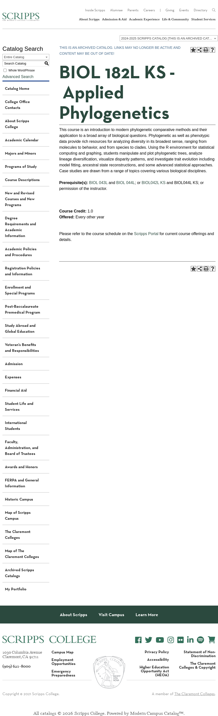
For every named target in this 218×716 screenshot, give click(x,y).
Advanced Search (17, 77)
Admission (14, 363)
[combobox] (169, 38)
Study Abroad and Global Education (20, 328)
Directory (200, 10)
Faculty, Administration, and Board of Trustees (21, 447)
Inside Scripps (95, 10)
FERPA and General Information (22, 482)
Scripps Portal (146, 234)
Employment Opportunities (63, 661)
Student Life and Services (19, 406)
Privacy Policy (157, 652)
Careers (149, 10)
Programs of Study (21, 166)
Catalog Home (17, 88)
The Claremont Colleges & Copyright (197, 665)
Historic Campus (19, 499)
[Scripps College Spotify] (200, 640)
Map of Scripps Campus (18, 515)
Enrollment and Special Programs (20, 290)
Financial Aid (16, 390)
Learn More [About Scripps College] (147, 614)
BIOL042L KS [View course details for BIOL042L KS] (154, 183)
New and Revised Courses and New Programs (20, 198)
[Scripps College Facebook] (138, 640)
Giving (170, 10)
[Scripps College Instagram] (170, 640)
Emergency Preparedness (63, 673)
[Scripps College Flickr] (180, 640)
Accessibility (158, 659)
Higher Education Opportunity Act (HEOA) (154, 671)
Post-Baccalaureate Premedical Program (22, 309)
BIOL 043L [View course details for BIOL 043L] (98, 183)
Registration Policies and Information (22, 270)
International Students (16, 425)
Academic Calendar (21, 139)
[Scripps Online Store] (211, 640)
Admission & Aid (114, 19)
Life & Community (175, 19)
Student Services (203, 19)
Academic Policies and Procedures (21, 251)
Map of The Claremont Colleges (22, 553)
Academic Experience (144, 19)
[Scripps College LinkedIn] (190, 640)
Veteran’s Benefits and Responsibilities (22, 347)
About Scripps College (17, 123)
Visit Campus (111, 614)
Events (184, 10)
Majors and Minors (20, 153)
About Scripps (89, 19)
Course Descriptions (22, 179)
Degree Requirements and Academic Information (20, 226)
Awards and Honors (21, 466)
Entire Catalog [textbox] (14, 57)
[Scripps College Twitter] (148, 640)
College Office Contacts (17, 104)
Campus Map (62, 652)
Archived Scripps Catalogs (19, 572)
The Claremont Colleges (17, 534)
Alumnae (116, 10)
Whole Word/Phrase (21, 70)
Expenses (13, 376)
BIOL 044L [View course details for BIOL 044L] (125, 183)
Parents (133, 10)
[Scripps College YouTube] (160, 640)
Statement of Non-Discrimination (200, 654)
